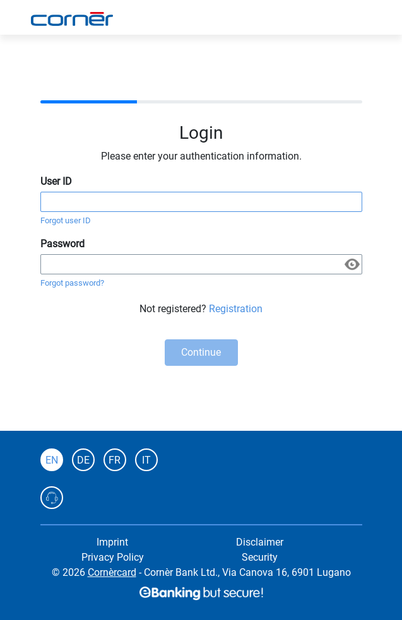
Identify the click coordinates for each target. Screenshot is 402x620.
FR (115, 460)
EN (51, 460)
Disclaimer (259, 542)
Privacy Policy (112, 557)
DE (83, 460)
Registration (236, 309)
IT (146, 460)
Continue (201, 352)
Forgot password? (72, 283)
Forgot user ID (65, 220)
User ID (56, 181)
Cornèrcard (112, 572)
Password (62, 244)
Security (260, 557)
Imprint (112, 542)
